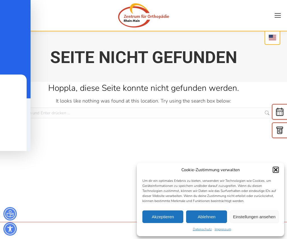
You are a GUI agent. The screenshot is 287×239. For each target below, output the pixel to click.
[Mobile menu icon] (277, 15)
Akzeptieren (163, 216)
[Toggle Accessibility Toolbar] (10, 229)
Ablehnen (206, 216)
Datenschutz (202, 229)
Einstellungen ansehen (254, 216)
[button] (276, 170)
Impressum (223, 229)
